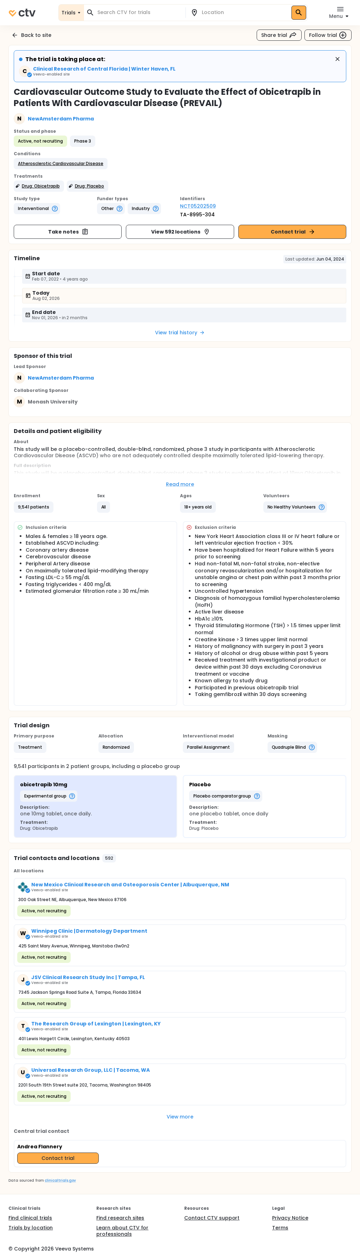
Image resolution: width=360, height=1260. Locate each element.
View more (180, 1116)
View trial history (180, 332)
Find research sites (120, 1218)
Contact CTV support (211, 1218)
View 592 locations (180, 231)
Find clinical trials (30, 1218)
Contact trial (293, 231)
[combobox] (138, 12)
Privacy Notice (290, 1218)
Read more (180, 484)
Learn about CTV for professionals (122, 1231)
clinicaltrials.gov (60, 1180)
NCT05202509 (198, 206)
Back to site (31, 35)
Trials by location (30, 1228)
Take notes (68, 231)
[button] (61, 163)
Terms (280, 1228)
